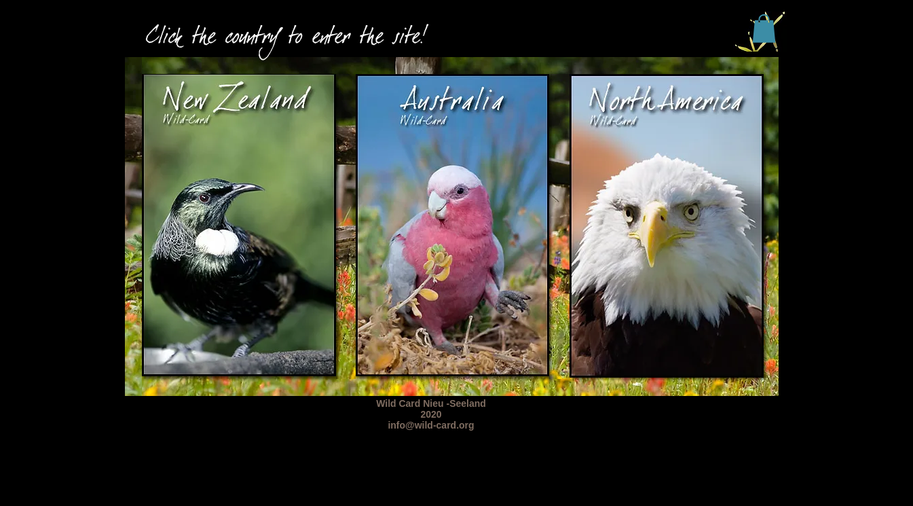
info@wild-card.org (431, 425)
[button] (764, 28)
